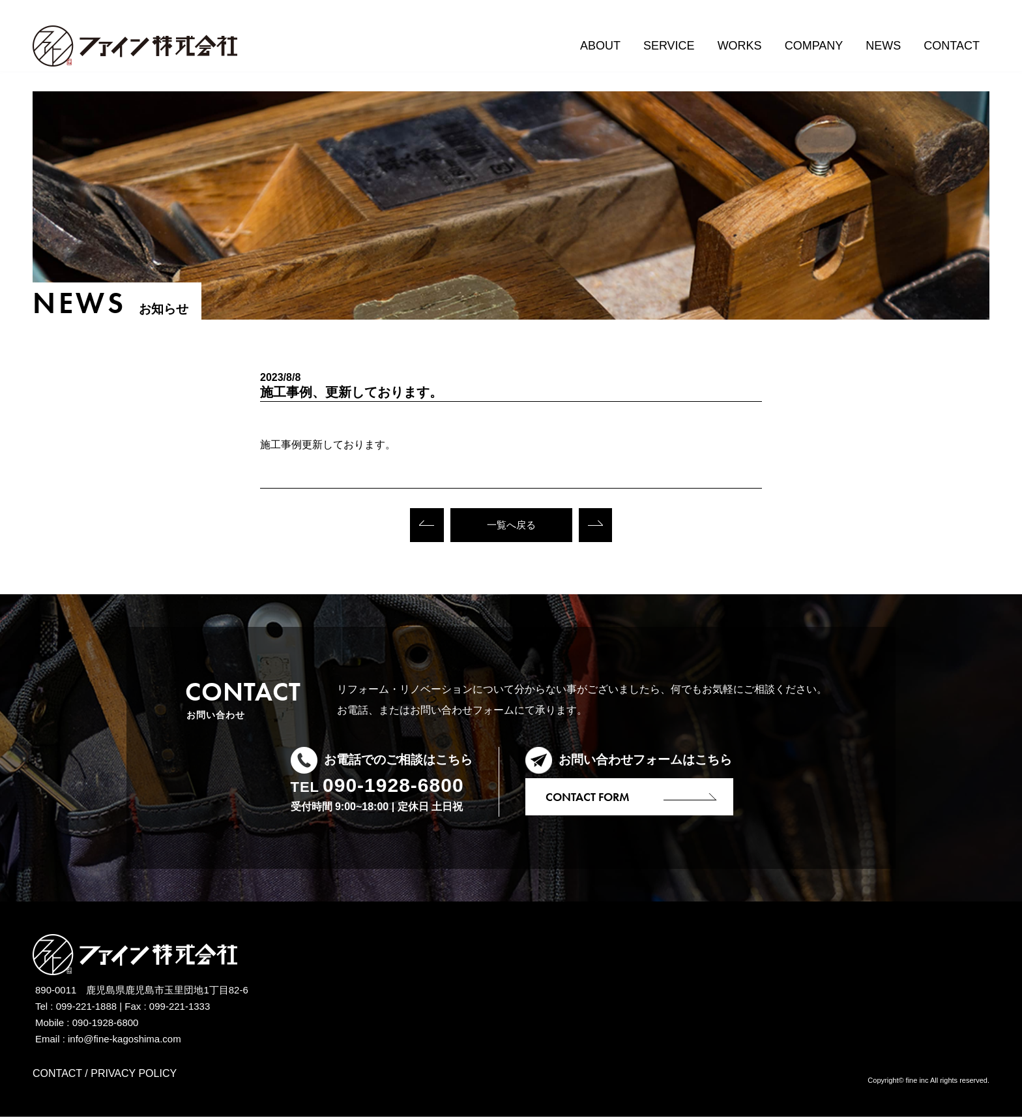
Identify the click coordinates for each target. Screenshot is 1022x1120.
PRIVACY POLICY (134, 1076)
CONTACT (57, 1076)
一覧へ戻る (511, 526)
